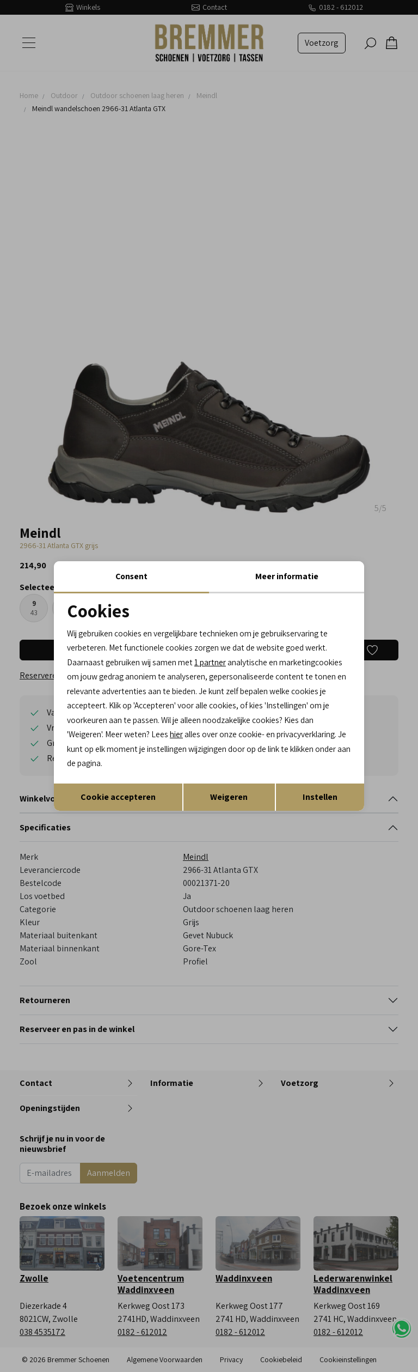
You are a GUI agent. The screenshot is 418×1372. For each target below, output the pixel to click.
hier (327, 735)
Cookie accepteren (118, 798)
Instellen (320, 798)
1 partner (218, 661)
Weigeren (229, 798)
